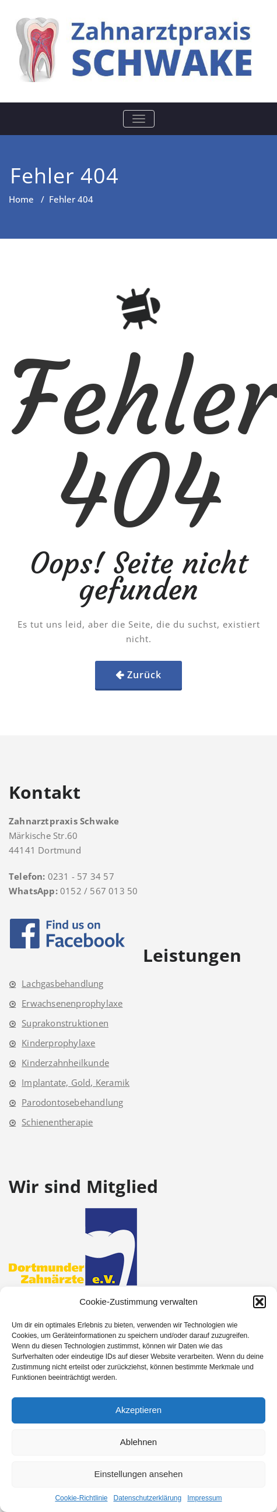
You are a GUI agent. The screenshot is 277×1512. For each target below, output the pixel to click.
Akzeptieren (138, 1410)
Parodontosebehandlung (72, 1102)
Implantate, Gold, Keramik (75, 1082)
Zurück (144, 674)
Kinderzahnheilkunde (65, 1062)
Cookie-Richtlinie (81, 1498)
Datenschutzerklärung (147, 1498)
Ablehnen (138, 1442)
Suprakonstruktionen (65, 1023)
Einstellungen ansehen (138, 1474)
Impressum (204, 1498)
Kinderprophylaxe (58, 1043)
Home (21, 199)
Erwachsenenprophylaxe (72, 1003)
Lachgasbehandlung (62, 983)
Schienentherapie (57, 1122)
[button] (259, 1302)
